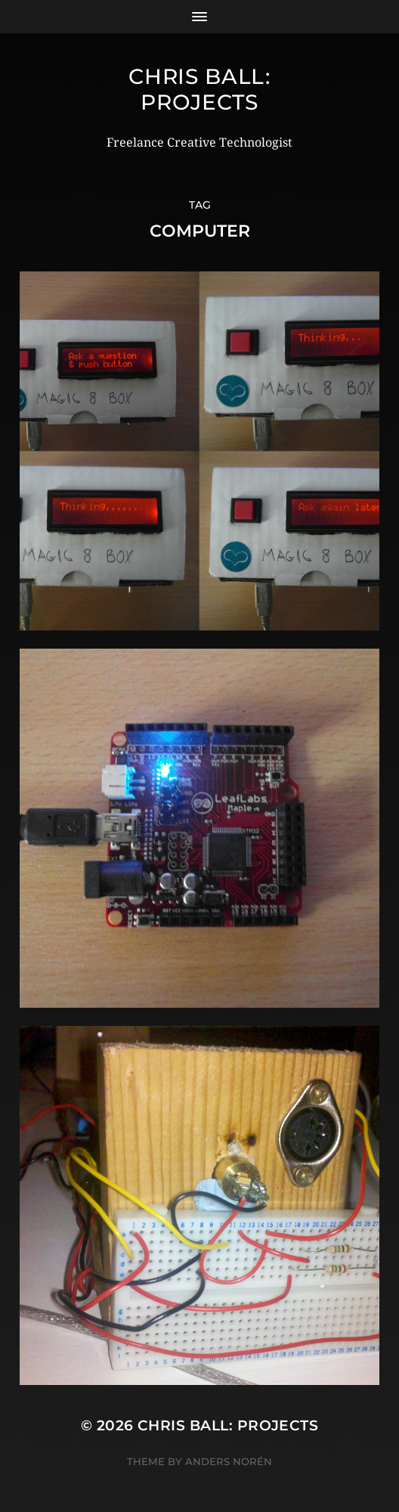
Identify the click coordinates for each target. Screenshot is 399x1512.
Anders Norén (228, 1461)
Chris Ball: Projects (199, 89)
